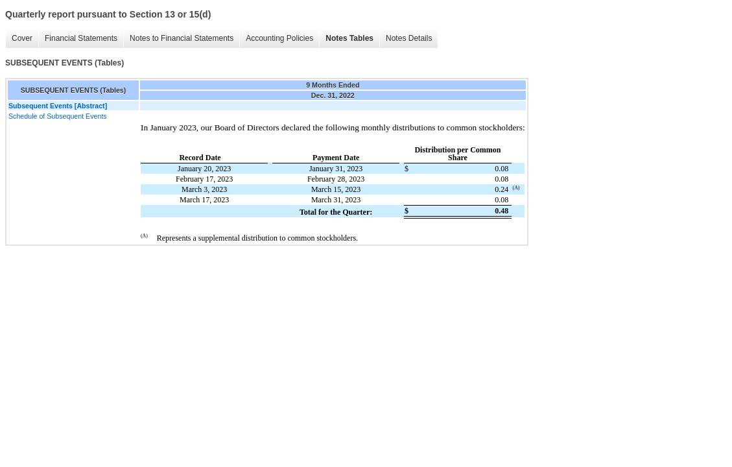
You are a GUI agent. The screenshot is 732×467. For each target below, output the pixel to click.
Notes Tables (349, 38)
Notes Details (409, 38)
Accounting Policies (279, 38)
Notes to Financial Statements (181, 38)
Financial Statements (81, 38)
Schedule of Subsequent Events (57, 116)
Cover (22, 38)
